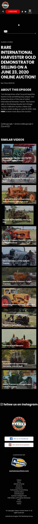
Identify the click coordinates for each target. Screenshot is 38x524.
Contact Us (19, 488)
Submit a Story (19, 492)
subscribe (13, 11)
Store (19, 482)
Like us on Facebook (19, 438)
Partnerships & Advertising (19, 490)
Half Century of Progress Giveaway (19, 498)
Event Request (19, 494)
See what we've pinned (19, 444)
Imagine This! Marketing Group (23, 516)
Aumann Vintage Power (19, 496)
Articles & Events (19, 484)
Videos (19, 480)
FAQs (19, 500)
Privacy (19, 502)
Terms (19, 504)
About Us (19, 486)
